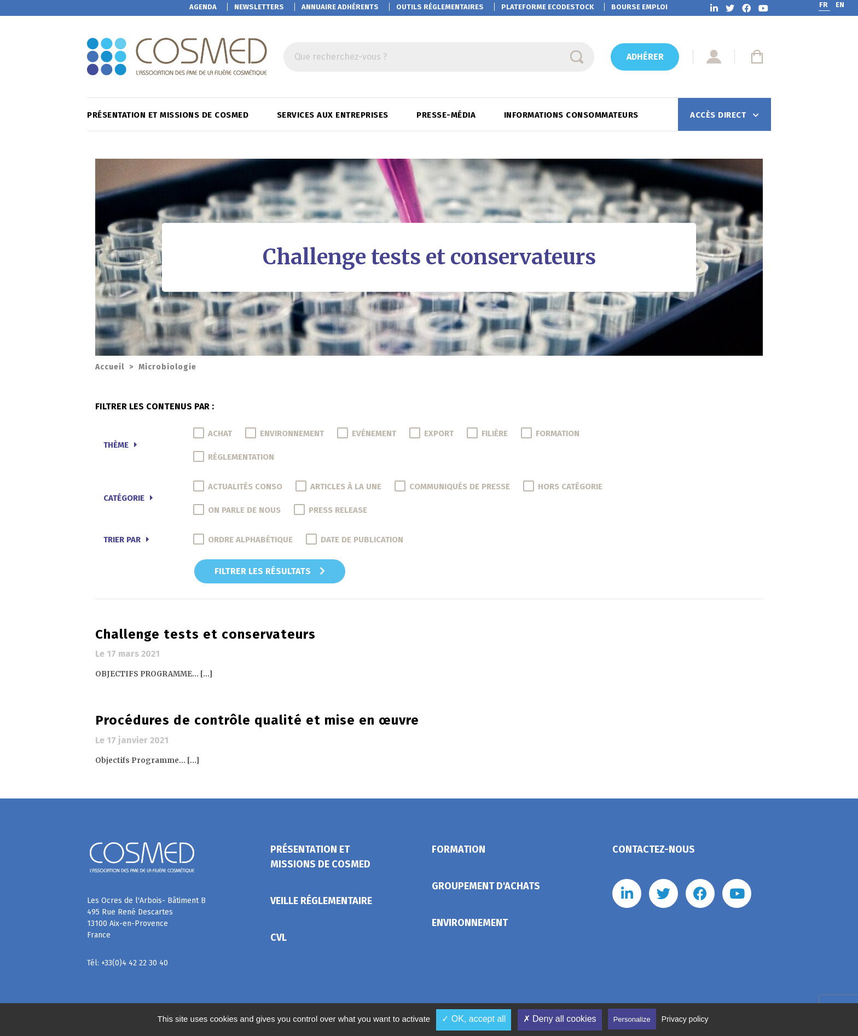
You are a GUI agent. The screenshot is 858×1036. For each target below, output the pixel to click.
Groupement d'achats (486, 886)
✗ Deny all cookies (559, 1018)
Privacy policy (685, 1019)
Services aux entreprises (334, 115)
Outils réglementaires (440, 7)
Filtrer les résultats (270, 571)
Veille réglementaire (321, 901)
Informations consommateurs (572, 115)
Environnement (470, 923)
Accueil (109, 367)
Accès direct (719, 115)
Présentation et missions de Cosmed (169, 115)
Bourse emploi (639, 7)
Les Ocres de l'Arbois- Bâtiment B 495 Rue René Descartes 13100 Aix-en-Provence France (146, 918)
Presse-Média (447, 115)
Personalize (632, 1019)
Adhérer (645, 56)
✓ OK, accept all (474, 1018)
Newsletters (259, 7)
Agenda (203, 7)
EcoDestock (547, 7)
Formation (458, 849)
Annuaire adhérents (340, 7)
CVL (278, 937)
